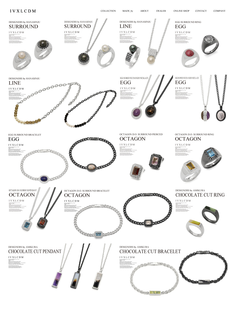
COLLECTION (108, 10)
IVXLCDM (22, 11)
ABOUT (145, 10)
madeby (127, 10)
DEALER (164, 10)
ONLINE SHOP (182, 10)
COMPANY (219, 10)
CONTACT (201, 10)
